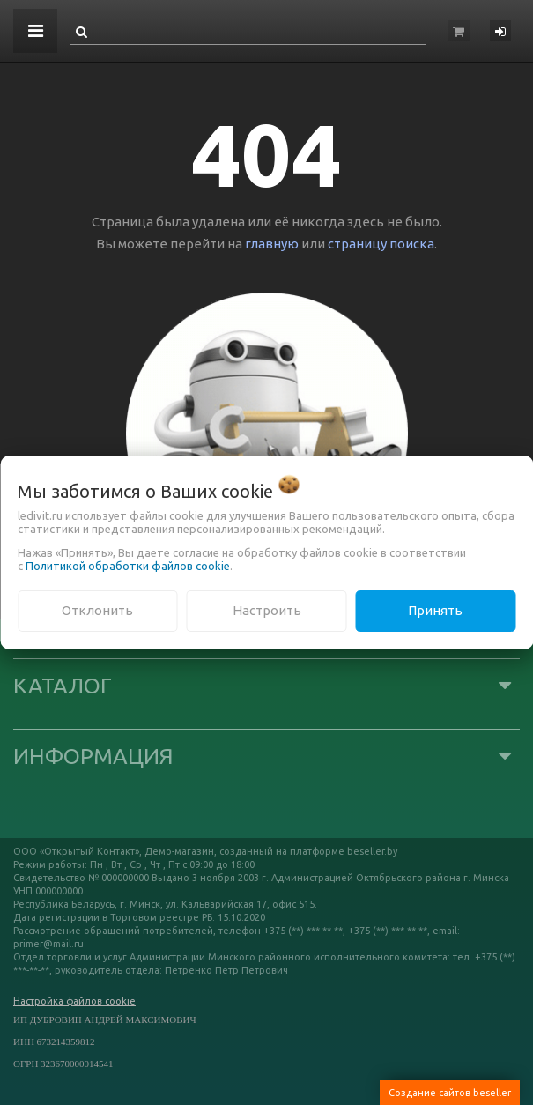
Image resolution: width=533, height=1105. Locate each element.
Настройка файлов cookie (74, 1001)
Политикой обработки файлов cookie (128, 566)
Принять (435, 610)
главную (272, 243)
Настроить (267, 610)
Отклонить (97, 610)
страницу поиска (381, 243)
